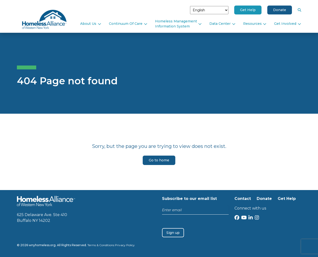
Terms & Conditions (100, 245)
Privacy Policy (125, 245)
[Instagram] (257, 218)
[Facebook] (236, 218)
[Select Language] (209, 10)
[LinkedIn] (250, 218)
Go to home (159, 160)
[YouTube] (244, 218)
